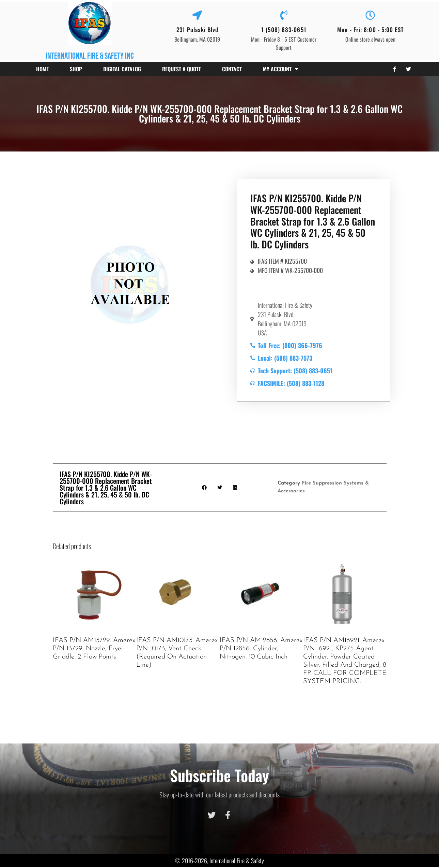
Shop (76, 69)
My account (280, 69)
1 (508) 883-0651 (284, 29)
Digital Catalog (122, 69)
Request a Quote (181, 69)
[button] (204, 487)
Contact (232, 69)
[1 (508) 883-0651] (283, 15)
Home (42, 69)
